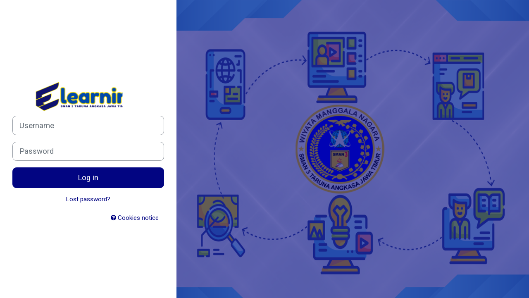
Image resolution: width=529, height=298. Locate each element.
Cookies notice (135, 218)
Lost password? (88, 199)
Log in (88, 177)
